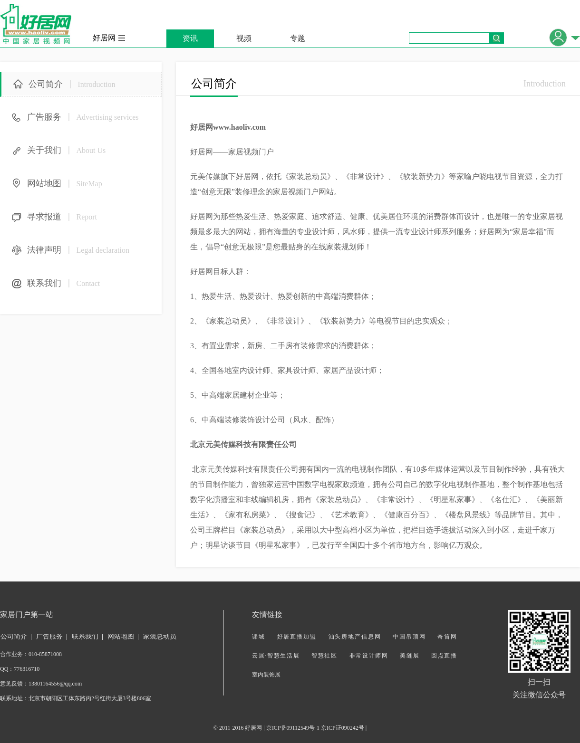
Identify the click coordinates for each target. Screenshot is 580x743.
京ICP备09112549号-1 (292, 727)
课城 (258, 636)
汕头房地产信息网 (355, 636)
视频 (243, 38)
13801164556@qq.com (55, 683)
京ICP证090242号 (342, 727)
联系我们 (63, 283)
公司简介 (72, 84)
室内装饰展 (266, 674)
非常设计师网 (368, 655)
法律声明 (78, 250)
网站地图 (64, 183)
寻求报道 (62, 216)
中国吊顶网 (409, 636)
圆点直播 (443, 655)
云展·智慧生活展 (276, 655)
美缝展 (409, 655)
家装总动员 (159, 636)
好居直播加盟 (297, 636)
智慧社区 (324, 655)
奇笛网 (446, 636)
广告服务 (83, 117)
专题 (297, 38)
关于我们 (66, 150)
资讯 (190, 38)
